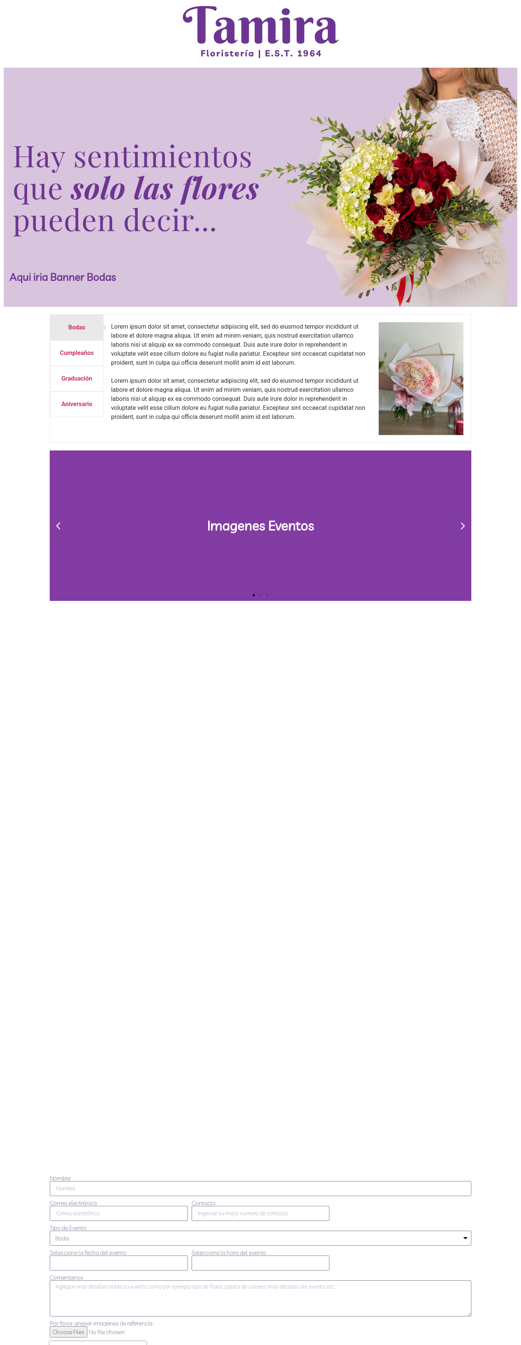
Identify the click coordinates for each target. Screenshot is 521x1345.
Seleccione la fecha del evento (88, 1252)
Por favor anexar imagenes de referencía (101, 1323)
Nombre (60, 1178)
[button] (58, 526)
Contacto (204, 1203)
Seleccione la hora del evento (229, 1252)
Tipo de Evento (68, 1228)
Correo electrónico (73, 1203)
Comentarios (66, 1277)
